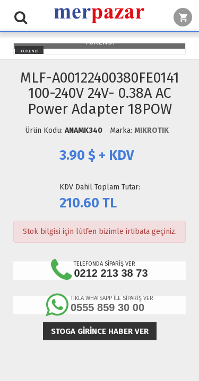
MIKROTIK (151, 130)
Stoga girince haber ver (100, 331)
